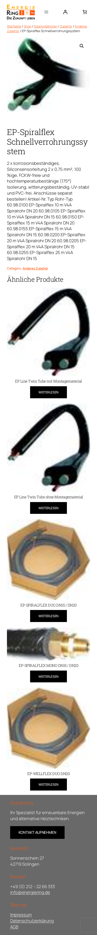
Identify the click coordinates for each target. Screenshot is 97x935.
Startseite (14, 26)
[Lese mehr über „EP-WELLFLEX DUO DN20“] (48, 785)
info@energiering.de (30, 892)
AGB (14, 927)
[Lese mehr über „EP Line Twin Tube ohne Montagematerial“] (48, 508)
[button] (82, 46)
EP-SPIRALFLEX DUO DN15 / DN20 (48, 605)
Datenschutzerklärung (32, 921)
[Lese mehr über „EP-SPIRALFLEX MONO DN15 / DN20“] (48, 677)
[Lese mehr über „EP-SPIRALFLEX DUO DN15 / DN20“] (48, 616)
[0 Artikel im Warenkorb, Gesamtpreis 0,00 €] (84, 12)
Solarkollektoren (45, 26)
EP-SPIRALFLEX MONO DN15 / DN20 (48, 665)
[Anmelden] (65, 12)
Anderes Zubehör (35, 268)
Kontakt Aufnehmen (37, 832)
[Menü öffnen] (46, 12)
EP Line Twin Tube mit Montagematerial (48, 381)
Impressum (21, 915)
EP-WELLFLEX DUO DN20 (48, 773)
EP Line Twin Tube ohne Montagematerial (48, 497)
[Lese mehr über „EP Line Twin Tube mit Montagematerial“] (48, 392)
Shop (27, 26)
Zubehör (66, 26)
